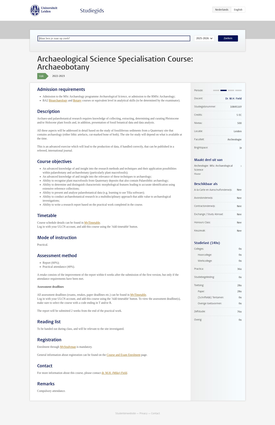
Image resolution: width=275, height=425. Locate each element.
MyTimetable (92, 222)
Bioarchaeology (58, 100)
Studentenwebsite (125, 413)
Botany (77, 100)
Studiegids (92, 10)
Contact (155, 413)
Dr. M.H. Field (233, 98)
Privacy (143, 413)
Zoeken (228, 38)
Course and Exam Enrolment (123, 354)
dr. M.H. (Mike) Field (114, 372)
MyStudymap (68, 346)
